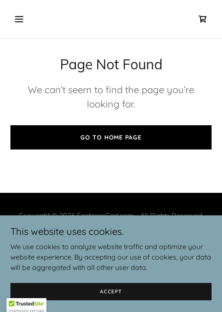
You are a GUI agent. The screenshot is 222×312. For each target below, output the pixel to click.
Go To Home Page (110, 137)
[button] (33, 19)
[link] (203, 19)
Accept (111, 291)
